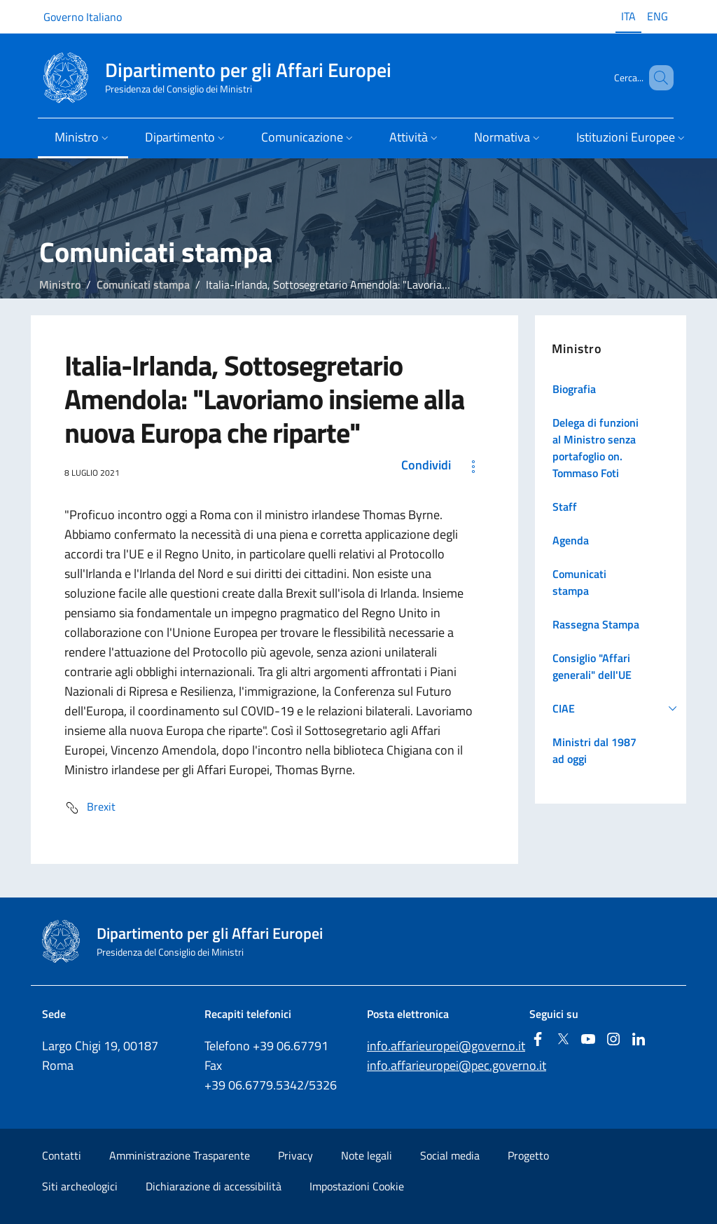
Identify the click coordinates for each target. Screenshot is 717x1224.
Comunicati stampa (143, 284)
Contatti (61, 1155)
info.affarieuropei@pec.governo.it (456, 1065)
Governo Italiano (82, 16)
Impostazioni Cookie (356, 1186)
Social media (450, 1155)
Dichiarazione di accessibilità (213, 1186)
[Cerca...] (657, 78)
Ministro (60, 284)
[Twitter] (563, 1040)
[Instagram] (613, 1040)
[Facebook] (537, 1040)
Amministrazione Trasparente (179, 1155)
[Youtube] (588, 1040)
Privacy (295, 1155)
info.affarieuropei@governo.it (446, 1045)
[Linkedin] (638, 1040)
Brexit (90, 808)
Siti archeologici (80, 1186)
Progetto (528, 1155)
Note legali (366, 1155)
